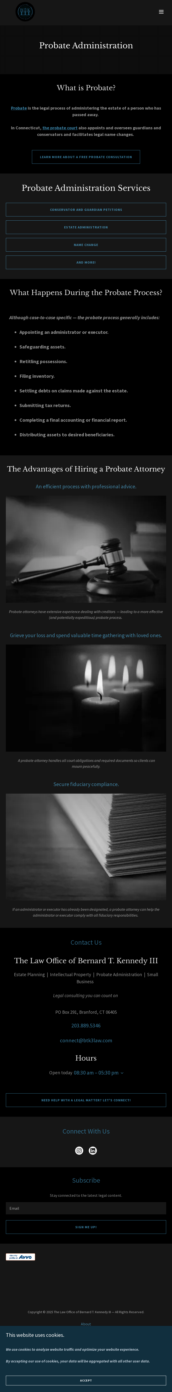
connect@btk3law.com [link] (86, 1040)
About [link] (86, 1323)
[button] (161, 12)
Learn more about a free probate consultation (86, 157)
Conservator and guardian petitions (86, 209)
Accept (86, 1380)
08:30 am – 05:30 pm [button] (96, 1072)
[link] (25, 11)
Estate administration (86, 227)
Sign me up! (86, 1227)
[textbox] (86, 1208)
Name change (86, 245)
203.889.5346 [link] (86, 1025)
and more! (86, 262)
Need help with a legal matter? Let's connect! (86, 1100)
